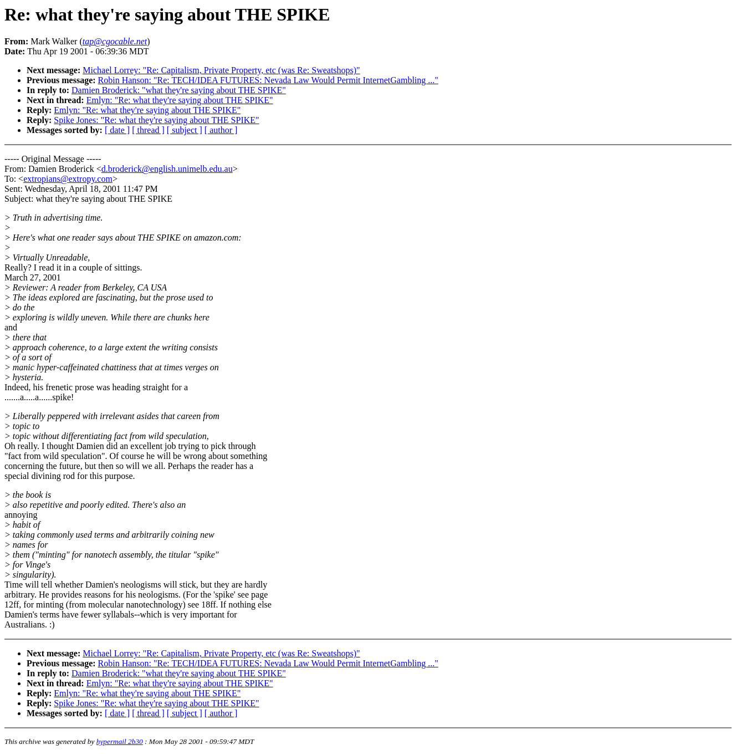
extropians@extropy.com (68, 178)
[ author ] (221, 130)
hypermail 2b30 (119, 741)
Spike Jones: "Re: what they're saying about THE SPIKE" (156, 120)
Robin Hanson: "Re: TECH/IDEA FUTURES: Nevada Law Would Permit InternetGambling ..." (268, 80)
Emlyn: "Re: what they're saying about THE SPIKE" (179, 100)
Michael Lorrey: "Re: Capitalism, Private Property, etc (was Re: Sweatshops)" (221, 70)
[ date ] (117, 130)
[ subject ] (184, 130)
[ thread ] (148, 130)
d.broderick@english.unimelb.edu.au (167, 169)
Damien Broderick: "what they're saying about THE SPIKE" (178, 90)
